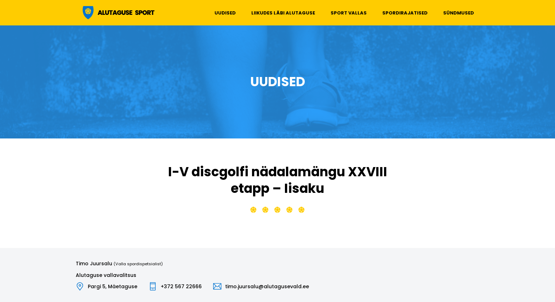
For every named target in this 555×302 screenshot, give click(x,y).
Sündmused (458, 13)
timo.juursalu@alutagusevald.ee (267, 286)
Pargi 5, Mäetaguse (112, 286)
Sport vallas (349, 13)
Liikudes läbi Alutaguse (283, 13)
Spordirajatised (405, 13)
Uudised (225, 13)
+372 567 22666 (181, 286)
